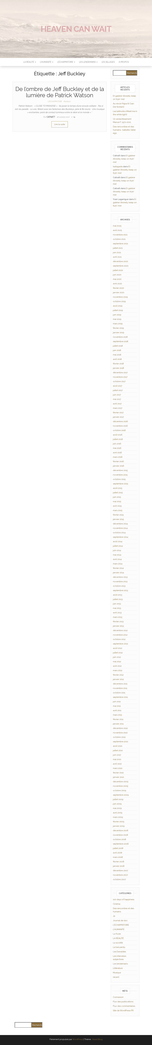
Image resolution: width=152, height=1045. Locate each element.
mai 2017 (117, 399)
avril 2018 (117, 359)
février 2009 (118, 821)
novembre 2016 (120, 426)
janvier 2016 (118, 466)
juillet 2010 (118, 750)
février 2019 (118, 328)
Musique (66, 101)
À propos (124, 62)
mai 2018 (117, 355)
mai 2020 (117, 279)
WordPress (77, 1039)
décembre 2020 (120, 261)
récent (116, 977)
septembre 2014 (120, 537)
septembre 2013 (120, 590)
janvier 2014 (118, 572)
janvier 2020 (118, 292)
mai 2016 (117, 448)
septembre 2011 (120, 697)
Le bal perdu (119, 947)
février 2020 (118, 288)
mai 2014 (117, 555)
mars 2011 (117, 715)
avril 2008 (117, 853)
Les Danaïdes (119, 951)
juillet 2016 (118, 439)
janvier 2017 (118, 417)
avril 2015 (117, 506)
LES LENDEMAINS (88, 62)
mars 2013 (117, 617)
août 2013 (117, 595)
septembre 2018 (120, 341)
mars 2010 (117, 768)
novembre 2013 (120, 581)
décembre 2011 (120, 684)
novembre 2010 (120, 732)
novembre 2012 (120, 635)
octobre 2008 (119, 839)
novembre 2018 (120, 337)
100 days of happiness (123, 899)
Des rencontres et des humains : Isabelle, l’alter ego (124, 129)
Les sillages (108, 62)
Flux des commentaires (124, 1006)
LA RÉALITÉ (29, 62)
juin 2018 (117, 350)
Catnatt (51, 117)
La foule (117, 934)
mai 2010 (117, 759)
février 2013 (118, 621)
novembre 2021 (120, 234)
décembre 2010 (120, 728)
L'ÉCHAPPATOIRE (55, 101)
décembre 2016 (120, 421)
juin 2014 (117, 550)
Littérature (118, 968)
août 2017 (117, 386)
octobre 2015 (119, 479)
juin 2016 (117, 443)
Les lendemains (120, 964)
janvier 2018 (118, 368)
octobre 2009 (119, 790)
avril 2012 (117, 666)
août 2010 (117, 746)
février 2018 (118, 363)
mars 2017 (117, 408)
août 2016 (117, 435)
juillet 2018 (118, 346)
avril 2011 (117, 710)
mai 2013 (117, 608)
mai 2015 (117, 501)
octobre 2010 (119, 737)
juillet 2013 (118, 599)
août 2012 (117, 648)
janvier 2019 (118, 332)
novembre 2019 (120, 297)
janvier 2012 (118, 679)
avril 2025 (117, 230)
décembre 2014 (120, 523)
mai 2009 (117, 808)
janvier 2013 (118, 626)
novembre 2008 (120, 835)
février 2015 (118, 515)
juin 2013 (117, 604)
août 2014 (117, 541)
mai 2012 (117, 661)
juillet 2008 (118, 848)
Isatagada (117, 166)
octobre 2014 (119, 532)
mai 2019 (117, 319)
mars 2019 (117, 323)
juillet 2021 (118, 248)
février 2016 (118, 461)
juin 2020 (117, 275)
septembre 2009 (121, 795)
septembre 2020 (120, 266)
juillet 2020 (118, 270)
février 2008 (118, 861)
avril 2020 (117, 283)
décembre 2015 (120, 470)
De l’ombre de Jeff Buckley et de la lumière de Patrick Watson (59, 92)
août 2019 (117, 306)
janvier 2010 (118, 777)
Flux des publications (123, 1001)
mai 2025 (117, 226)
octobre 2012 (119, 639)
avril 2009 (117, 813)
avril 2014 (117, 559)
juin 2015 (117, 497)
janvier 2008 (118, 866)
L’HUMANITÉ (46, 62)
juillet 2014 (118, 546)
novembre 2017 (120, 377)
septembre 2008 (121, 844)
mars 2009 (118, 817)
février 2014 (118, 568)
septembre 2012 (120, 644)
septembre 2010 (120, 741)
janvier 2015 (118, 519)
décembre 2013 (120, 577)
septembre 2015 (120, 483)
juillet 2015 (118, 492)
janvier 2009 (119, 826)
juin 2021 (117, 252)
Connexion (118, 997)
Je (114, 916)
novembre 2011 (120, 688)
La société (118, 943)
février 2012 (118, 675)
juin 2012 (117, 657)
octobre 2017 (119, 381)
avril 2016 (117, 452)
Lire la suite (59, 124)
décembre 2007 (120, 870)
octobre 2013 (119, 586)
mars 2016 (117, 457)
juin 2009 (117, 804)
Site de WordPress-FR (123, 1010)
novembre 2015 (120, 475)
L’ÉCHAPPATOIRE (66, 62)
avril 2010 (117, 764)
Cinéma (116, 904)
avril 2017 (117, 403)
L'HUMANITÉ (118, 929)
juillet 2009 (118, 799)
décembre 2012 (120, 630)
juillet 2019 (118, 310)
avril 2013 (117, 612)
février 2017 (118, 412)
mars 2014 (117, 564)
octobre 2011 (119, 692)
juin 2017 (117, 395)
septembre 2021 (120, 243)
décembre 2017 (120, 372)
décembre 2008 (120, 830)
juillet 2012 (118, 652)
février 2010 (118, 772)
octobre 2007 (119, 879)
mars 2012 (117, 670)
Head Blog (97, 1039)
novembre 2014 (120, 528)
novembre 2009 (120, 786)
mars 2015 (117, 510)
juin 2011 (117, 701)
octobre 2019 (119, 301)
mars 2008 (118, 857)
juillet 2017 (118, 390)
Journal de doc (120, 920)
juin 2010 (117, 755)
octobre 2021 (119, 239)
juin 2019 (117, 315)
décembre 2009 (120, 781)
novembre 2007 (120, 875)
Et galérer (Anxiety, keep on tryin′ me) (124, 158)
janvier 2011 (118, 724)
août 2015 (117, 488)
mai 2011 (117, 706)
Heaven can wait (76, 29)
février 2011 (118, 719)
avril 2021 (117, 257)
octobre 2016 (119, 430)
